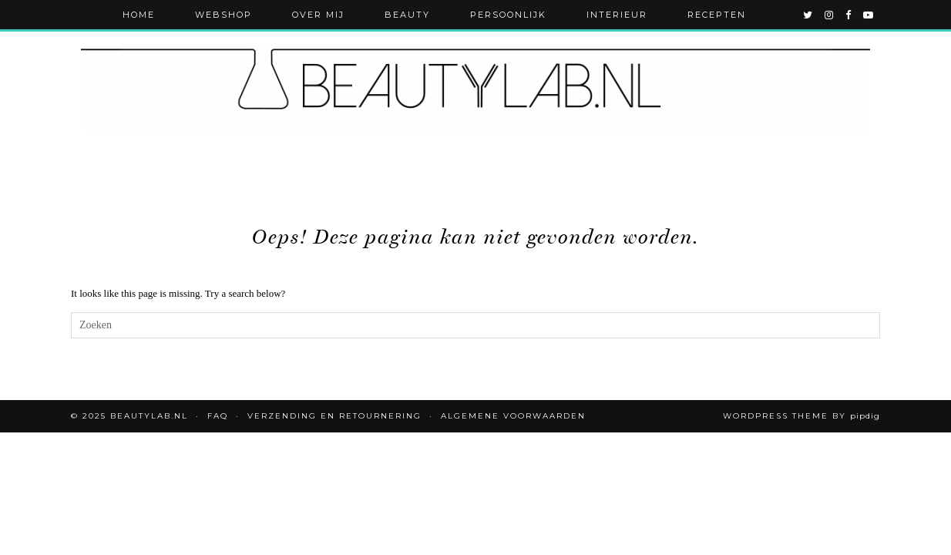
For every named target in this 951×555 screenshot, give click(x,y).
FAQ (217, 416)
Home (139, 14)
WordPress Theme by (801, 416)
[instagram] (830, 14)
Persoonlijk (508, 14)
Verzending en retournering (334, 416)
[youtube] (869, 14)
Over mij (318, 14)
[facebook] (848, 14)
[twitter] (808, 14)
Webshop (223, 14)
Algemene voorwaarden (513, 416)
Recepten (716, 14)
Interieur (616, 14)
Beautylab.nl (149, 416)
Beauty (407, 14)
